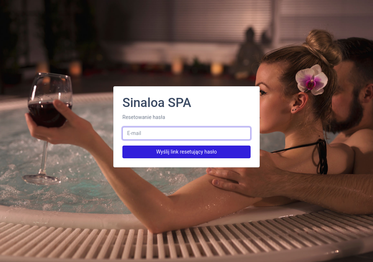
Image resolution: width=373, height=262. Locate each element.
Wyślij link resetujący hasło (186, 152)
